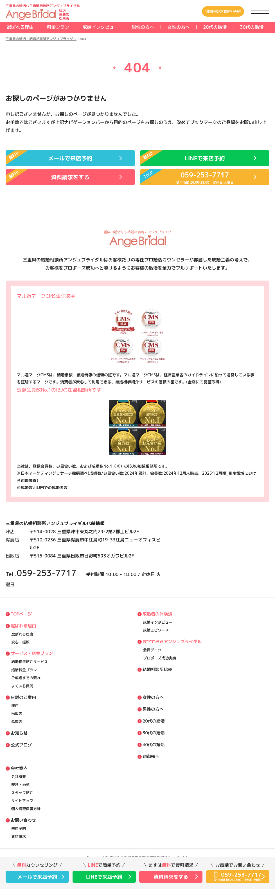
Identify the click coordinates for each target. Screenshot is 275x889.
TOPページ (21, 614)
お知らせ (19, 733)
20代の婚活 (215, 27)
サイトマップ (22, 800)
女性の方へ (178, 27)
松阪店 (16, 713)
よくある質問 (22, 685)
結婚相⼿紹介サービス (29, 661)
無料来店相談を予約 (223, 11)
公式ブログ (21, 745)
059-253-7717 (46, 573)
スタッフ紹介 (22, 792)
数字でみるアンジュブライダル (172, 641)
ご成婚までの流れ (25, 677)
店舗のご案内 (23, 697)
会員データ (152, 649)
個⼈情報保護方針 (25, 808)
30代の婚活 (251, 27)
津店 (15, 705)
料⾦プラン (58, 27)
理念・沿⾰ (20, 784)
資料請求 (18, 836)
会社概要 (18, 776)
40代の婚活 (154, 745)
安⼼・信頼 (20, 641)
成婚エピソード (156, 630)
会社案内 (19, 768)
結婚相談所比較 (157, 669)
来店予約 (18, 828)
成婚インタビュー (100, 27)
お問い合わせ (23, 820)
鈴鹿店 (16, 721)
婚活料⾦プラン (24, 669)
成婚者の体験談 (157, 614)
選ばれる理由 (19, 27)
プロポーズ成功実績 (159, 658)
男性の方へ (143, 27)
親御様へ (151, 756)
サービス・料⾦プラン (32, 653)
